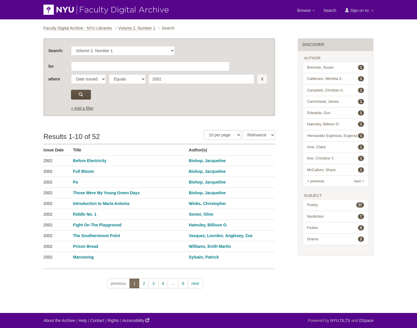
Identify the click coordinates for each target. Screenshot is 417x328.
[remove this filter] (262, 79)
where (54, 79)
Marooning (83, 257)
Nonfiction (335, 216)
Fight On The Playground (97, 225)
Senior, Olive (201, 214)
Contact (97, 320)
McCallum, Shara (335, 170)
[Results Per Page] (222, 135)
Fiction (335, 227)
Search (329, 10)
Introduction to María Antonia (101, 203)
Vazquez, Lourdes (206, 235)
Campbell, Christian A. (335, 90)
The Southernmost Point (96, 235)
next (195, 283)
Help (82, 320)
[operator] (127, 79)
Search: (55, 50)
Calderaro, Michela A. (335, 78)
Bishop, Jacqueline (207, 160)
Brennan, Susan (335, 67)
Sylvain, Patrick (204, 257)
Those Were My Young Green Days (106, 192)
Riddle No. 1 (84, 214)
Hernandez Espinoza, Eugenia (335, 135)
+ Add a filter (82, 108)
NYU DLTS (340, 320)
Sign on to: (359, 10)
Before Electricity (89, 160)
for (51, 66)
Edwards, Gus (335, 113)
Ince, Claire (335, 147)
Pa (75, 182)
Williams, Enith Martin (210, 246)
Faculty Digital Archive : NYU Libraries (77, 28)
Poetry (335, 205)
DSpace (366, 320)
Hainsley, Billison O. (208, 225)
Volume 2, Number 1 (137, 28)
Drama (335, 239)
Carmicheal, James (335, 101)
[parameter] (88, 79)
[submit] (81, 95)
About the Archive (59, 320)
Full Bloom (83, 171)
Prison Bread (85, 246)
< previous (315, 181)
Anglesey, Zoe (239, 235)
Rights (113, 320)
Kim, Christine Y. (335, 158)
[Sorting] (258, 135)
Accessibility (135, 320)
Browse (306, 10)
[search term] (201, 79)
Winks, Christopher (207, 203)
